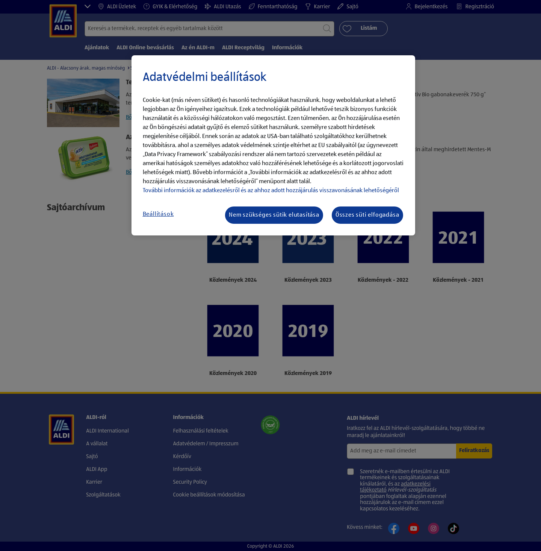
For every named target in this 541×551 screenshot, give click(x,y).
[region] (273, 145)
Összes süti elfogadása (367, 215)
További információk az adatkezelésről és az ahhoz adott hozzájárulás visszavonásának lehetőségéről (271, 191)
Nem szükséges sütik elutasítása (274, 215)
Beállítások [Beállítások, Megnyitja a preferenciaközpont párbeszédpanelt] (158, 214)
